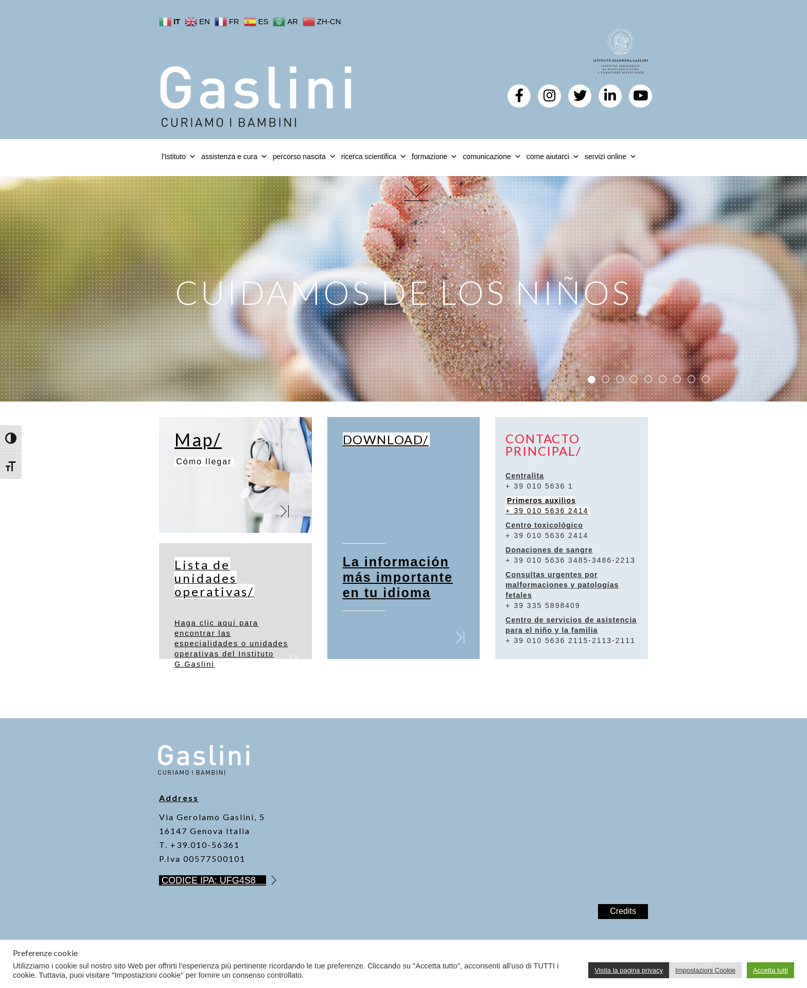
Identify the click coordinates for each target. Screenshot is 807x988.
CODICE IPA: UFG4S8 (214, 880)
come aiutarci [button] (553, 156)
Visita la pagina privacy (628, 970)
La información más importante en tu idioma (398, 577)
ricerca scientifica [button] (374, 156)
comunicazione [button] (492, 156)
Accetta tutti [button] (770, 970)
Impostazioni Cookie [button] (705, 970)
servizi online (611, 156)
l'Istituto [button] (179, 156)
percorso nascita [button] (304, 156)
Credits (623, 911)
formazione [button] (435, 156)
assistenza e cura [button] (234, 156)
